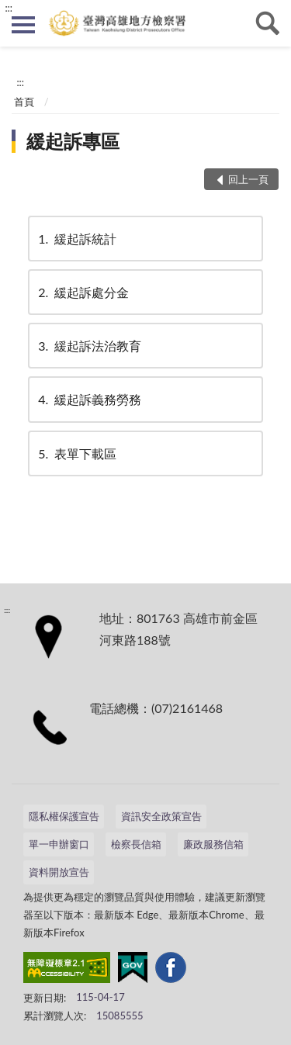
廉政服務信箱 (213, 844)
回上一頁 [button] (248, 179)
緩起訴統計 (76, 238)
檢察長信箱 (136, 844)
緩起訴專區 (73, 141)
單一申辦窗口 (59, 844)
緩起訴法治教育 (88, 346)
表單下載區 (76, 453)
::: (8, 8)
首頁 (24, 101)
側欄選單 (23, 24)
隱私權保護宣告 (64, 816)
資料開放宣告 (59, 872)
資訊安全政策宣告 (161, 816)
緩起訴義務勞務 (88, 399)
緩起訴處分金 (82, 292)
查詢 (267, 23)
